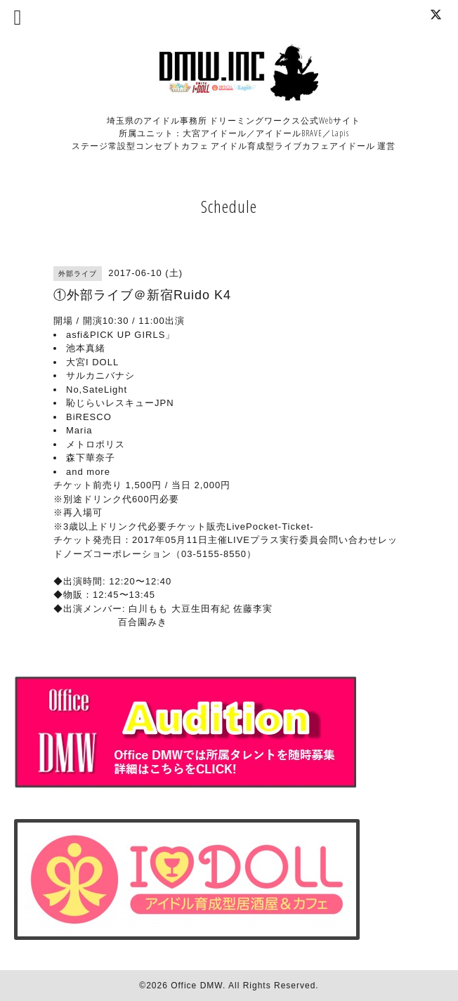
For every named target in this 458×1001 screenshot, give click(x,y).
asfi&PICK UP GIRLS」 (120, 334)
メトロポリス (95, 444)
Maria (79, 430)
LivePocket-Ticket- (269, 526)
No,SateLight (96, 389)
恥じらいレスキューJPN (120, 403)
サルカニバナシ (100, 375)
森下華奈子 (90, 457)
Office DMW (197, 985)
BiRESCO (89, 417)
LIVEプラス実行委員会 (278, 540)
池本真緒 (85, 348)
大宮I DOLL (92, 362)
